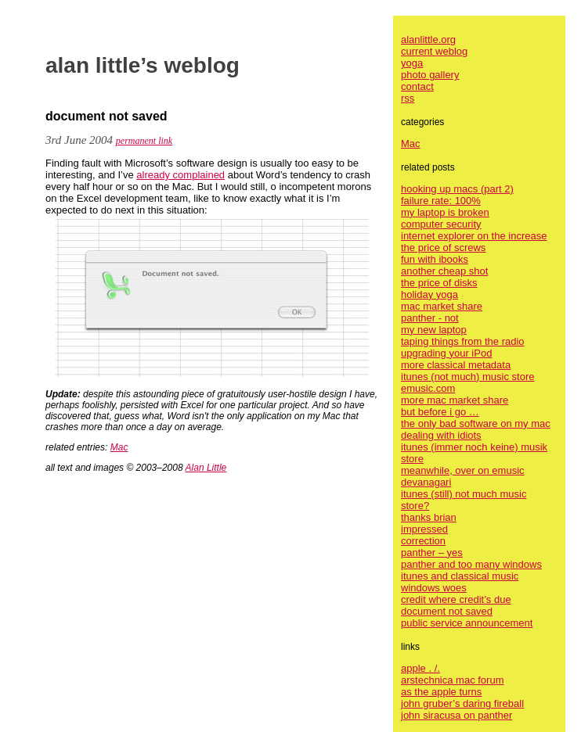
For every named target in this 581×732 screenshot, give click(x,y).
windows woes (434, 588)
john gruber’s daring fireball (462, 703)
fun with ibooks (434, 259)
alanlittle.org (428, 39)
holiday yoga (429, 294)
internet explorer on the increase (474, 236)
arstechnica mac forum (452, 680)
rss (407, 98)
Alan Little (206, 467)
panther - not (430, 318)
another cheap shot (444, 271)
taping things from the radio (463, 341)
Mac (119, 447)
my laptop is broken (445, 212)
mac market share (441, 306)
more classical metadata (456, 365)
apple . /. (420, 668)
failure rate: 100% (441, 200)
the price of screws (443, 247)
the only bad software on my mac (475, 423)
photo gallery (430, 75)
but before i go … (440, 412)
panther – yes (432, 552)
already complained (180, 175)
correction (423, 541)
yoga (412, 63)
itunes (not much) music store (468, 376)
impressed (424, 529)
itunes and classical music (459, 576)
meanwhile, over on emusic (463, 470)
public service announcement (466, 623)
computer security (441, 224)
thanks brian (428, 517)
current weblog (434, 51)
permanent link (144, 140)
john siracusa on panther (456, 715)
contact (417, 86)
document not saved (447, 611)
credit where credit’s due (456, 599)
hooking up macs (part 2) (457, 189)
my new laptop (434, 330)
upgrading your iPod (446, 353)
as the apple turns (441, 692)
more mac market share (454, 400)
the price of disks (439, 283)
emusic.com (428, 388)
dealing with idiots (441, 435)
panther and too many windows (471, 564)
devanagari (426, 482)
